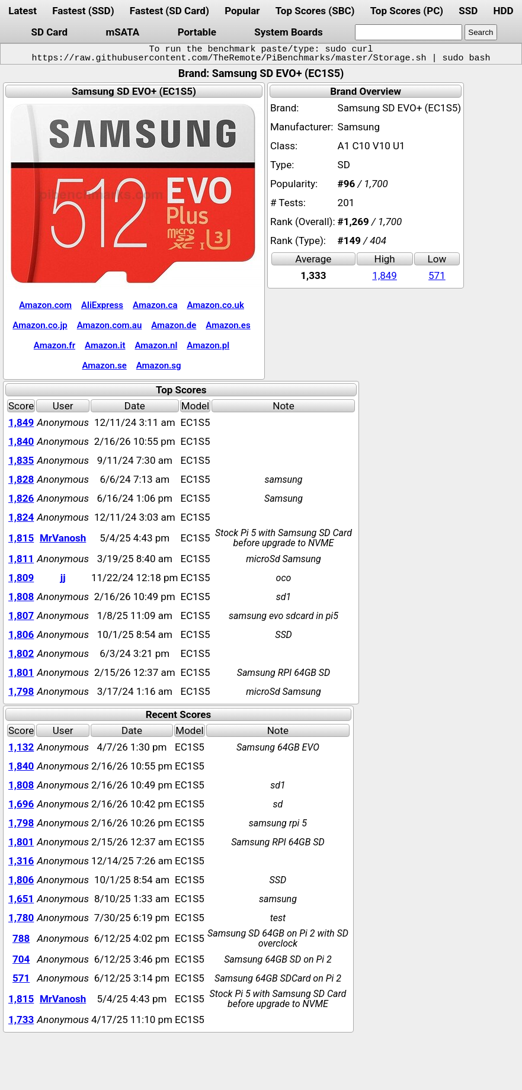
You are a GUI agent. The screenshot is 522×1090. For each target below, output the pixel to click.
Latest (22, 11)
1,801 (21, 672)
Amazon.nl (156, 345)
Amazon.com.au (109, 325)
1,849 (384, 275)
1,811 (21, 559)
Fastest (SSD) (83, 11)
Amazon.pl (208, 345)
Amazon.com (45, 305)
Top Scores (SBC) (315, 11)
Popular (242, 11)
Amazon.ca (155, 305)
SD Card (49, 32)
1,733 (21, 1019)
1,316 (21, 861)
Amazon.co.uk (215, 305)
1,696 (21, 804)
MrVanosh (63, 538)
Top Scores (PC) (406, 11)
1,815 (21, 538)
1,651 (21, 899)
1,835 (21, 460)
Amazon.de (173, 325)
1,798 (21, 691)
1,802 (21, 653)
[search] (408, 32)
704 (21, 959)
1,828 (21, 479)
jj (63, 578)
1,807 (21, 615)
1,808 (21, 596)
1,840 (21, 441)
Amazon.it (105, 345)
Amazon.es (228, 325)
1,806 (21, 634)
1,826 (21, 498)
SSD (468, 11)
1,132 (21, 747)
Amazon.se (104, 365)
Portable (197, 32)
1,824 (21, 517)
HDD (504, 11)
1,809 (21, 578)
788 (21, 938)
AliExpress (102, 305)
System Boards (288, 32)
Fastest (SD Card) (169, 11)
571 (437, 275)
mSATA (123, 32)
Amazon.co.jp (39, 325)
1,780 (21, 918)
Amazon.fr (54, 345)
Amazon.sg (158, 365)
